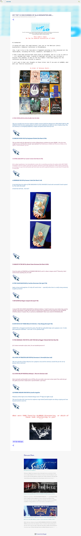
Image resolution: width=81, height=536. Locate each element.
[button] (13, 20)
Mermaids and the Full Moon (30, 470)
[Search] (79, 1)
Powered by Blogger (41, 534)
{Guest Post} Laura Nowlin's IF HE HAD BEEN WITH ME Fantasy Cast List (39, 493)
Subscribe (8, 1)
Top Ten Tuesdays (18, 442)
